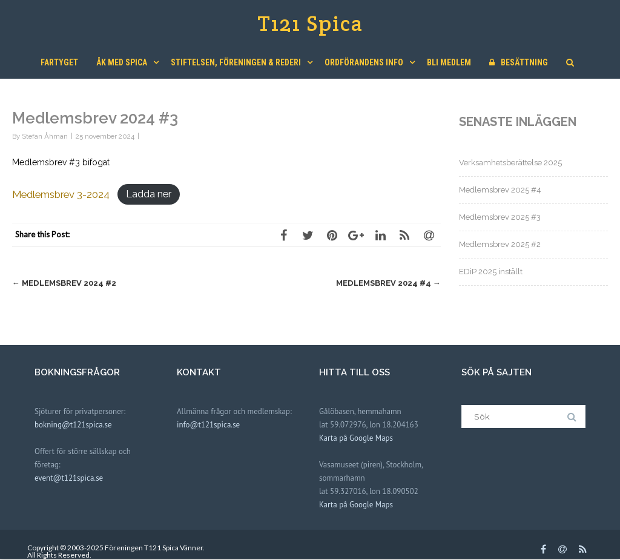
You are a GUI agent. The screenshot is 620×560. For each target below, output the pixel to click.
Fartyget (59, 62)
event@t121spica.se (69, 478)
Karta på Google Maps (356, 438)
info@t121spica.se (208, 425)
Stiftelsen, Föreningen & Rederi (236, 62)
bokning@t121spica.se (73, 425)
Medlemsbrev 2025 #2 (500, 244)
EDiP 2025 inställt (491, 271)
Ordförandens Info (364, 62)
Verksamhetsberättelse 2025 (510, 162)
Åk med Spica (121, 62)
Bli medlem (449, 62)
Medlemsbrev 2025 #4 (500, 189)
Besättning (518, 62)
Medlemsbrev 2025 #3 (500, 217)
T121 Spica (310, 23)
